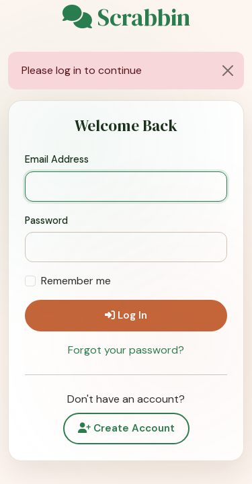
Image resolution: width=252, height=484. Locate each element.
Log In (126, 315)
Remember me (76, 281)
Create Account (126, 428)
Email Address (57, 159)
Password (46, 220)
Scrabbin (126, 17)
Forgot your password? (126, 350)
